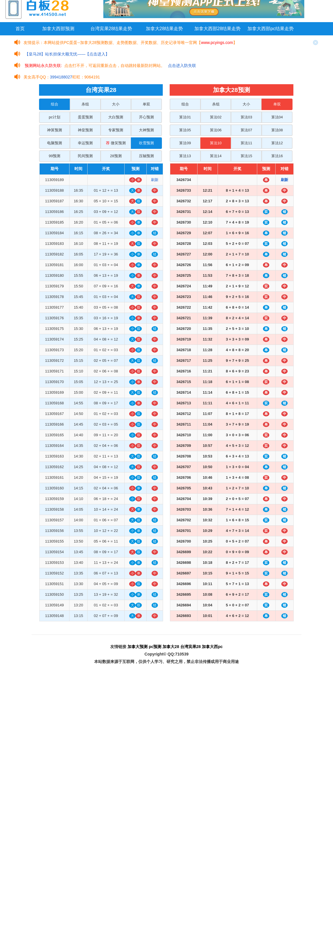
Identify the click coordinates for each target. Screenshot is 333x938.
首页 (20, 28)
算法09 (185, 143)
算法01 (185, 117)
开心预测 (146, 117)
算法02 (215, 117)
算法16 (277, 156)
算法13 (185, 156)
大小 (115, 104)
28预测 (115, 156)
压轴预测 (146, 156)
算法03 (246, 117)
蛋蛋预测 (85, 117)
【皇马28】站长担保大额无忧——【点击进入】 (67, 54)
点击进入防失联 (182, 65)
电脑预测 (54, 143)
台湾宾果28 (190, 646)
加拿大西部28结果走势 (217, 28)
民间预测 (85, 156)
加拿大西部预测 (58, 28)
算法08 (277, 130)
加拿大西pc (212, 646)
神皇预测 (85, 130)
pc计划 (54, 117)
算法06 (215, 130)
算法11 (246, 143)
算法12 (277, 143)
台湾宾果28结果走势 (111, 28)
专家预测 (115, 130)
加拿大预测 (137, 646)
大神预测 (146, 130)
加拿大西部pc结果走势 (270, 28)
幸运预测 (85, 143)
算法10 (215, 143)
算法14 (215, 156)
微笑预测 (116, 143)
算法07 (246, 130)
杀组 (85, 104)
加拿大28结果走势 (164, 28)
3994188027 (61, 77)
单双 (146, 104)
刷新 (154, 180)
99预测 (54, 156)
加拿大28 (170, 646)
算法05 (185, 130)
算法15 (246, 156)
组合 (54, 104)
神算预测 (54, 130)
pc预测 (155, 646)
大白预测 (115, 117)
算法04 (277, 117)
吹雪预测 (146, 143)
